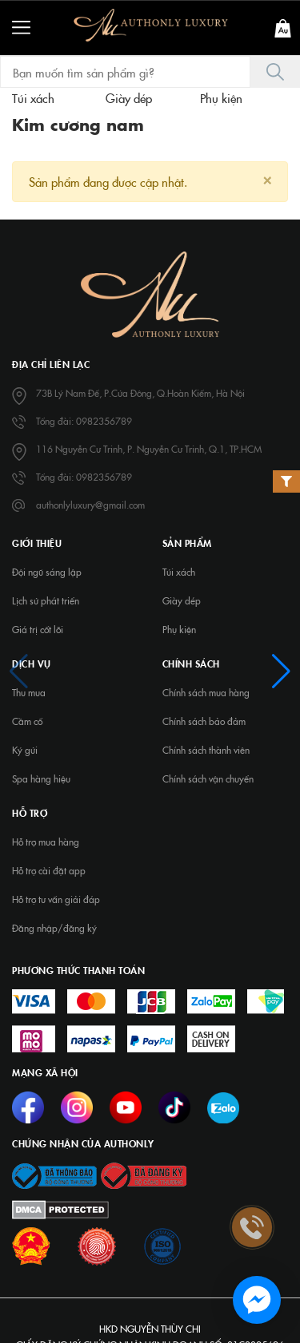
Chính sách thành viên (206, 750)
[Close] (267, 178)
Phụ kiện (179, 629)
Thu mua (29, 692)
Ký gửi (25, 750)
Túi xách (178, 572)
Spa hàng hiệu (41, 778)
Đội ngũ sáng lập (47, 572)
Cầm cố (27, 721)
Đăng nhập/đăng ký (54, 928)
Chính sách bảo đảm (204, 721)
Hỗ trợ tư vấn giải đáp (56, 899)
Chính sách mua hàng (206, 692)
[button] (19, 671)
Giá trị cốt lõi (37, 629)
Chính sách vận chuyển (208, 778)
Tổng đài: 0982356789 (84, 421)
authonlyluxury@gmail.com (90, 504)
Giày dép (181, 600)
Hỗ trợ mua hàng (45, 841)
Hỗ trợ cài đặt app (49, 870)
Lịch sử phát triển (45, 600)
